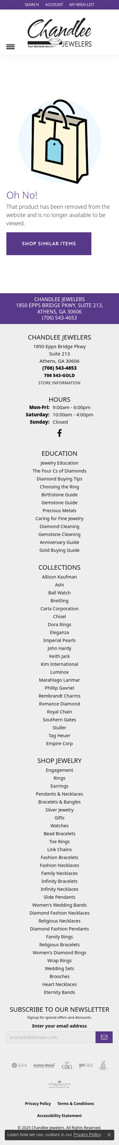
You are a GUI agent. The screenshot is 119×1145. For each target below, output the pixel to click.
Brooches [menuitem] (59, 976)
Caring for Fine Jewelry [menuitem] (60, 518)
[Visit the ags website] (59, 1084)
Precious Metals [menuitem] (59, 510)
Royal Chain (59, 712)
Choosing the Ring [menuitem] (59, 487)
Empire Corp (59, 743)
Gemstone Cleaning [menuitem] (59, 534)
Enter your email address (59, 1026)
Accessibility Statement (59, 1115)
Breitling (59, 601)
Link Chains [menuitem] (59, 849)
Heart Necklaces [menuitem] (59, 984)
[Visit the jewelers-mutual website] (44, 1065)
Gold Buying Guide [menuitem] (59, 550)
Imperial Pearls (59, 640)
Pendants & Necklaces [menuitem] (59, 794)
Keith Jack (59, 656)
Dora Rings (59, 624)
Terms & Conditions (75, 1103)
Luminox (59, 672)
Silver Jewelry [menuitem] (59, 810)
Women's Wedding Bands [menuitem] (59, 905)
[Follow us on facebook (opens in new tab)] (59, 433)
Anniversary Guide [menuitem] (59, 542)
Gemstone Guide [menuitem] (60, 503)
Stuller (59, 728)
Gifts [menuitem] (59, 818)
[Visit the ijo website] (86, 1065)
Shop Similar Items (49, 244)
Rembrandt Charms (59, 696)
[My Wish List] (81, 5)
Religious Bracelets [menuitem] (59, 945)
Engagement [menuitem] (59, 770)
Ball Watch (59, 593)
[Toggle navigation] (10, 44)
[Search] (32, 5)
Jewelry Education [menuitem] (59, 463)
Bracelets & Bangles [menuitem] (59, 802)
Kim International (59, 664)
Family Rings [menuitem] (59, 937)
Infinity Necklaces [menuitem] (59, 889)
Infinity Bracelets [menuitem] (59, 881)
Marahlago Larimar (59, 680)
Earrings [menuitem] (59, 786)
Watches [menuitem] (59, 826)
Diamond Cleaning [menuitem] (59, 526)
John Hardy (59, 648)
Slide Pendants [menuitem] (60, 897)
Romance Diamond (59, 704)
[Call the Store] (59, 368)
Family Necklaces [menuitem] (59, 873)
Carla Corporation (59, 609)
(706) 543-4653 (59, 317)
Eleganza (59, 632)
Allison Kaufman (59, 577)
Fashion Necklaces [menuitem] (59, 865)
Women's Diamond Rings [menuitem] (59, 953)
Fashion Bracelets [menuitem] (59, 857)
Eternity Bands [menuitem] (59, 992)
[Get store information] (59, 383)
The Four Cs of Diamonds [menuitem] (60, 471)
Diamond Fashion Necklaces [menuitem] (60, 913)
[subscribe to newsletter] (104, 1037)
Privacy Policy (38, 1103)
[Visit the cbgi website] (67, 1065)
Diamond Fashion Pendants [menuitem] (59, 929)
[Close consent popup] (109, 1135)
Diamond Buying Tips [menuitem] (59, 479)
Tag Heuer (59, 735)
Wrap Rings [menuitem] (59, 960)
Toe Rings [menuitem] (59, 841)
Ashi (59, 585)
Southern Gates (59, 720)
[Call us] (59, 375)
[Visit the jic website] (103, 1065)
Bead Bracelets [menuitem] (59, 834)
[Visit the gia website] (19, 1065)
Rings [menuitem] (59, 778)
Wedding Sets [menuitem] (59, 968)
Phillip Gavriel (59, 688)
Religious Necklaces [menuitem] (59, 921)
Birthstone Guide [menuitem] (59, 495)
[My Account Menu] (54, 5)
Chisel (59, 616)
